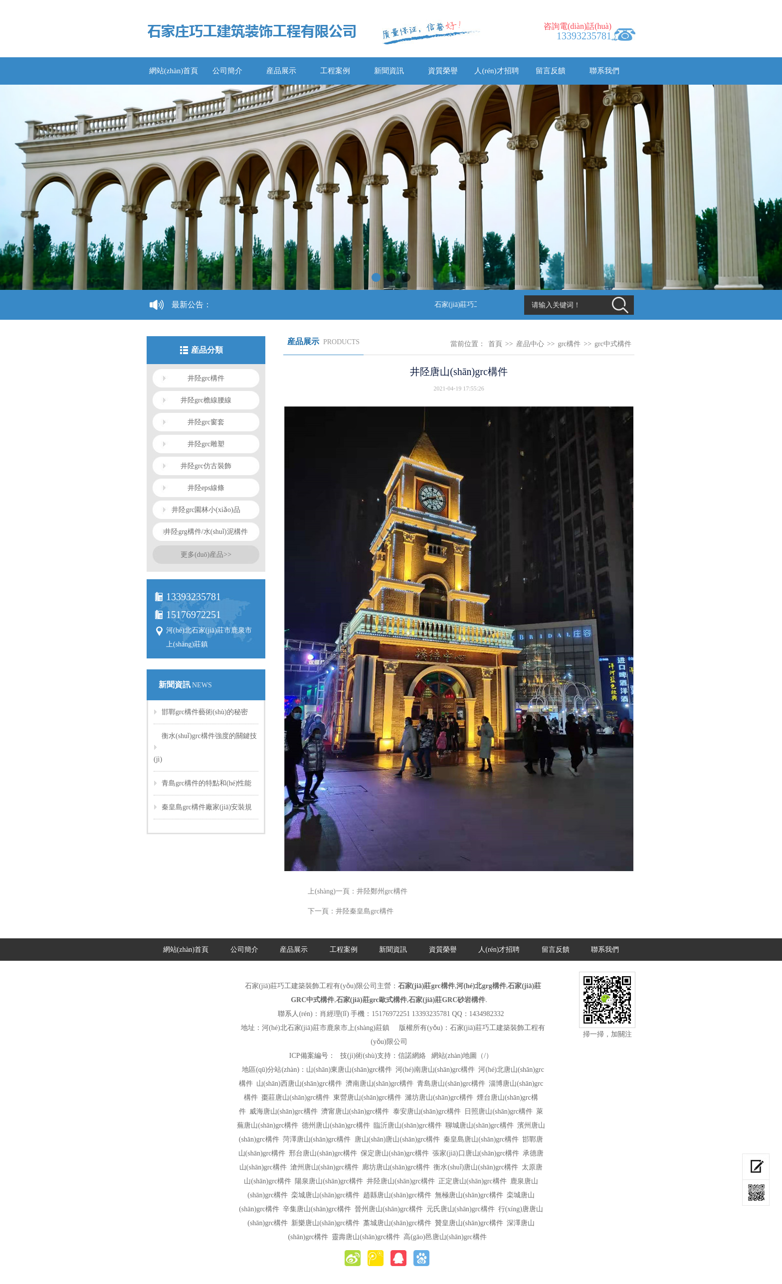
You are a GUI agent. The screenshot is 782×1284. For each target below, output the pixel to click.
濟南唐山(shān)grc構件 (380, 1083)
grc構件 (569, 344)
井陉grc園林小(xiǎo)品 (206, 510)
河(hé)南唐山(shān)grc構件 (435, 1069)
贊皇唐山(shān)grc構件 (469, 1223)
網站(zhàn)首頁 (173, 71)
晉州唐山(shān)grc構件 (389, 1209)
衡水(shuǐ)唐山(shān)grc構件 (475, 1167)
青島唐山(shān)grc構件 (451, 1083)
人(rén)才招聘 (496, 71)
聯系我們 (604, 71)
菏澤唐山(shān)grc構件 (317, 1139)
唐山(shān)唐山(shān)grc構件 (397, 1139)
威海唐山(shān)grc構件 (283, 1111)
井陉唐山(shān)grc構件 (401, 1181)
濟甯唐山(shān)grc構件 (355, 1111)
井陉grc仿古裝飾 (206, 466)
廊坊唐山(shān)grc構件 (396, 1167)
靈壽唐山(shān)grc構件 (366, 1237)
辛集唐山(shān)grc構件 (317, 1209)
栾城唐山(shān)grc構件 (325, 1195)
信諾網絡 (412, 1055)
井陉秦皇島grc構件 (364, 911)
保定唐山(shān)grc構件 (395, 1153)
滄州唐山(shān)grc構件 (324, 1167)
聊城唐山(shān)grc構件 (479, 1125)
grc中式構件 (612, 344)
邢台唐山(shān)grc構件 (323, 1153)
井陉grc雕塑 (206, 444)
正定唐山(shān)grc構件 (472, 1181)
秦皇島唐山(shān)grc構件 (481, 1139)
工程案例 (335, 71)
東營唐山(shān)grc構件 (367, 1097)
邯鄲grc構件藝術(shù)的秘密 (205, 712)
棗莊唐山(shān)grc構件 (295, 1097)
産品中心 (530, 344)
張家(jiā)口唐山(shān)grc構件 (475, 1153)
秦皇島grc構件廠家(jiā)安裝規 (207, 807)
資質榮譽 (443, 71)
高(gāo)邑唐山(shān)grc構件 (444, 1237)
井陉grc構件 (206, 378)
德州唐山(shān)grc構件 (336, 1125)
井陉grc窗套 (206, 422)
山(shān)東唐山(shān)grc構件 (349, 1069)
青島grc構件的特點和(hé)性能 (206, 783)
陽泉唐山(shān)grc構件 (329, 1181)
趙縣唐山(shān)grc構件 (397, 1195)
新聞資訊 (389, 71)
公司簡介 (227, 71)
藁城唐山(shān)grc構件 (397, 1223)
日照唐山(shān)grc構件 (498, 1111)
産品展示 (281, 71)
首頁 (495, 344)
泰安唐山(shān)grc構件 (427, 1111)
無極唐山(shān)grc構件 (469, 1195)
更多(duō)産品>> (206, 554)
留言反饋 (551, 71)
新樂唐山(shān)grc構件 (325, 1223)
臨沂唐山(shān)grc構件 (408, 1125)
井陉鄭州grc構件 (382, 891)
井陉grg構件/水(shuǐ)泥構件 (205, 531)
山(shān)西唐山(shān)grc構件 (299, 1083)
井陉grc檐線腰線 (206, 400)
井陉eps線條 (206, 488)
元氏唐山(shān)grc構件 (460, 1209)
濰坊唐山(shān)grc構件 (439, 1097)
